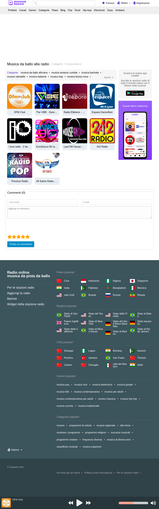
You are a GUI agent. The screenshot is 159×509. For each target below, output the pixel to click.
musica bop (56, 76)
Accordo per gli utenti (68, 472)
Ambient (120, 10)
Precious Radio (19, 181)
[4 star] (23, 236)
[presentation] (30, 226)
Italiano (124, 3)
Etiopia (141, 295)
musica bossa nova (77, 76)
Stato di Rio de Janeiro (143, 330)
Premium (110, 3)
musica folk (63, 391)
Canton (68, 365)
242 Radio (102, 147)
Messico (141, 288)
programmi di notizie (80, 425)
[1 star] (9, 236)
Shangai (68, 350)
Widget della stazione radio (25, 304)
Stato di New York (95, 322)
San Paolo (118, 358)
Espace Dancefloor (102, 112)
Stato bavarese (144, 322)
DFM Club (19, 112)
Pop (70, 10)
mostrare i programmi (68, 432)
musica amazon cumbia (64, 72)
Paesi (55, 10)
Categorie (44, 10)
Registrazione (143, 3)
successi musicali (120, 432)
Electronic (99, 10)
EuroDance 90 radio (47, 147)
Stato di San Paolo (70, 314)
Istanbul (92, 358)
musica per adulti (114, 391)
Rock (77, 10)
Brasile (92, 295)
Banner (12, 298)
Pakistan (93, 288)
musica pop (63, 384)
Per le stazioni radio (20, 287)
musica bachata (90, 72)
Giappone (142, 281)
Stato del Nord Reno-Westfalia (120, 324)
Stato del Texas (95, 314)
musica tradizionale (88, 406)
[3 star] (18, 236)
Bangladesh (119, 288)
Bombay (117, 350)
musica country (65, 406)
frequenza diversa (92, 439)
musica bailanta (37, 76)
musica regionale (106, 425)
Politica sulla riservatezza (98, 472)
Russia (116, 295)
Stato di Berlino (120, 332)
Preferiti (12, 10)
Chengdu (93, 365)
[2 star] (14, 236)
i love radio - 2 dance (20, 147)
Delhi (140, 365)
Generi (32, 10)
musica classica (106, 398)
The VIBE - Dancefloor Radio (47, 112)
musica (60, 425)
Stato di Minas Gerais (95, 330)
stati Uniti (69, 295)
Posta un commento (21, 244)
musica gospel (125, 384)
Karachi (141, 350)
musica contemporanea (87, 391)
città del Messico (120, 365)
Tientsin (141, 358)
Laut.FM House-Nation (75, 147)
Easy (110, 10)
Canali (22, 10)
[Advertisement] (79, 38)
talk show (125, 425)
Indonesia (93, 281)
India (66, 288)
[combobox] (64, 3)
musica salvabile (16, 76)
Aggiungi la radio (18, 293)
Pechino (68, 358)
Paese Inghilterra (71, 322)
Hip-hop (87, 10)
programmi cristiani (67, 439)
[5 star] (27, 236)
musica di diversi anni (119, 439)
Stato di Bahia (144, 314)
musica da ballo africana (34, 72)
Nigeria (117, 281)
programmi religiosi (95, 432)
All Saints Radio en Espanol (47, 181)
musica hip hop (128, 398)
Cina (66, 281)
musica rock (80, 384)
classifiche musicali (67, 446)
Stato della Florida (120, 314)
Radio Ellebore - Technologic (75, 112)
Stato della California (71, 330)
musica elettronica (102, 384)
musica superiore (92, 446)
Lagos (91, 350)
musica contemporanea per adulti (75, 398)
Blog (62, 10)
